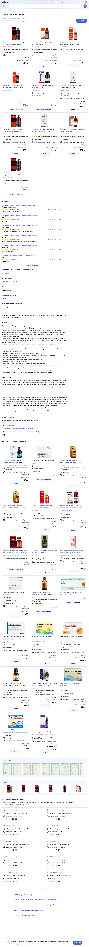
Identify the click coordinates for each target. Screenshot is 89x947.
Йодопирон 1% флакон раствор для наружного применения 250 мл (14, 43)
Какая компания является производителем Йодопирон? (44, 905)
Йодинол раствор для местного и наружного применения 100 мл (13, 461)
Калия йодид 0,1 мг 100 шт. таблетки (43, 460)
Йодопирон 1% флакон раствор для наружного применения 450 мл (14, 130)
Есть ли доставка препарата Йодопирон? (44, 910)
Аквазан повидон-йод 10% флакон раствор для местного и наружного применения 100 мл (71, 507)
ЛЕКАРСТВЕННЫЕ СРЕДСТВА (12, 12)
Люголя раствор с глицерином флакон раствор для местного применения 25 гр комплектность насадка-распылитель (72, 552)
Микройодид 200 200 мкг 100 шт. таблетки (41, 638)
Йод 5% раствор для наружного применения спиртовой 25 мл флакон (43, 593)
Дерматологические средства (25, 12)
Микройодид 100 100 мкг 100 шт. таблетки (70, 684)
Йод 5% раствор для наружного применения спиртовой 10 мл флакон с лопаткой (15, 507)
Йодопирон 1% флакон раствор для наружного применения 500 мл (14, 174)
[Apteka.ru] (6, 2)
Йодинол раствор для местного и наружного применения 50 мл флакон (43, 731)
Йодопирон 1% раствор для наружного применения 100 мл (44, 86)
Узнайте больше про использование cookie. (20, 944)
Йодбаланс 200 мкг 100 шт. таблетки (14, 636)
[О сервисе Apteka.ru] (86, 2)
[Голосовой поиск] (81, 6)
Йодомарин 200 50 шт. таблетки (13, 730)
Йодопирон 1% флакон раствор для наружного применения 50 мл (71, 86)
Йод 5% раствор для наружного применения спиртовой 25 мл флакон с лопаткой (72, 462)
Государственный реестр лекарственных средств (18, 429)
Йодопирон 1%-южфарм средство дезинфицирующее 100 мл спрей (13, 86)
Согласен (77, 943)
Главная (4, 12)
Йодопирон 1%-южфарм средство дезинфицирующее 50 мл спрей (70, 43)
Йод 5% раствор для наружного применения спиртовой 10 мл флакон (14, 684)
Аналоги (81, 21)
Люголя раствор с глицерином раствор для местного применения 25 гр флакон (15, 552)
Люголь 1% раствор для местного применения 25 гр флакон (42, 507)
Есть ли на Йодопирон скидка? (44, 915)
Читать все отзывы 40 (32, 265)
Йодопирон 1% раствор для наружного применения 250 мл (44, 43)
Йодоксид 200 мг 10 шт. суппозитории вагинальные (71, 638)
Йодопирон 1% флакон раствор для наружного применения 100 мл (43, 130)
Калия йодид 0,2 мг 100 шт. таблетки (14, 592)
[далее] (83, 769)
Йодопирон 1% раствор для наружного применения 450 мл (72, 130)
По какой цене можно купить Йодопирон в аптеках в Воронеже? (44, 900)
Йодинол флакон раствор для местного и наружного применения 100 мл (44, 684)
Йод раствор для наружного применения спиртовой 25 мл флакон (44, 552)
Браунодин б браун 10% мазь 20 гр (70, 592)
